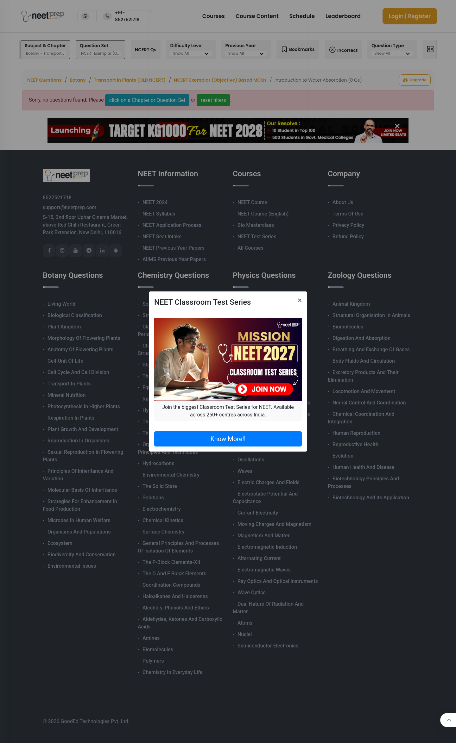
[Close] (300, 300)
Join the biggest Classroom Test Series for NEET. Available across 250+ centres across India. (228, 411)
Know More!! (227, 439)
